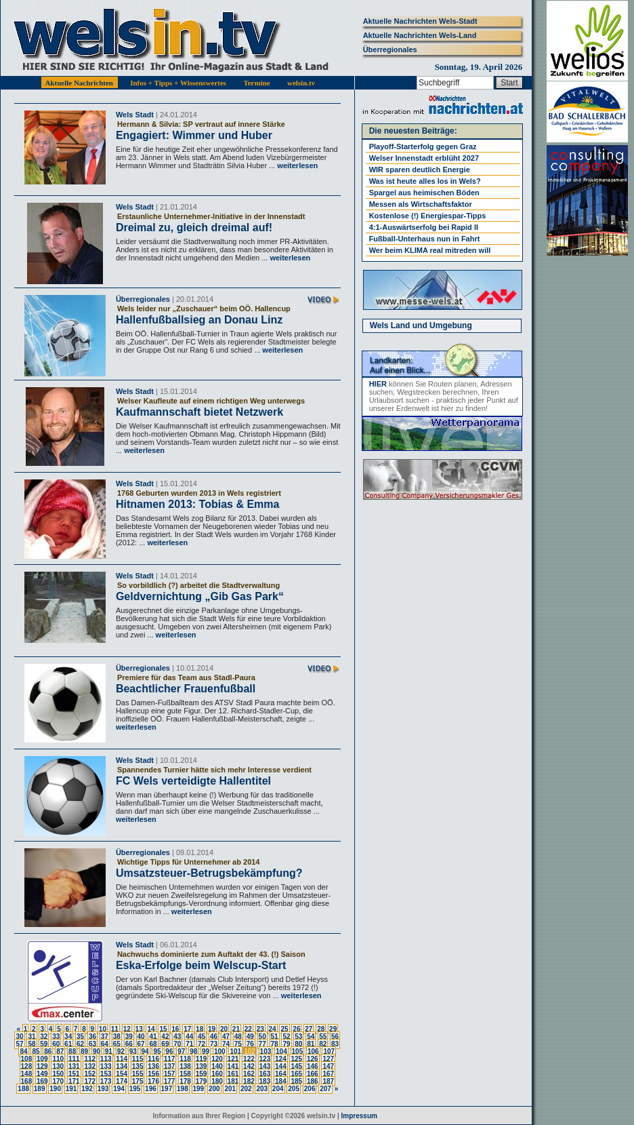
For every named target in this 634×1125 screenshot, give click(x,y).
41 (152, 1036)
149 (42, 1074)
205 (293, 1088)
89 (84, 1051)
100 (220, 1051)
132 (90, 1066)
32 (43, 1036)
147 (328, 1066)
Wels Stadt (135, 115)
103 (266, 1051)
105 (297, 1051)
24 (272, 1029)
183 (265, 1081)
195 (135, 1088)
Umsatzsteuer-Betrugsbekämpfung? (209, 873)
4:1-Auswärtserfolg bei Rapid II (423, 227)
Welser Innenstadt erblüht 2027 (424, 158)
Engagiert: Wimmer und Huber (194, 135)
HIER (378, 384)
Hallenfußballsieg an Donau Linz (199, 319)
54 (310, 1036)
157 (169, 1074)
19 (211, 1029)
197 (167, 1088)
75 (238, 1044)
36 (92, 1036)
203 (262, 1088)
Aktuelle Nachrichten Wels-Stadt (420, 21)
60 (56, 1044)
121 (233, 1059)
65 (117, 1044)
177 (169, 1081)
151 (74, 1074)
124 (281, 1059)
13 (139, 1029)
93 (133, 1051)
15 (163, 1029)
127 (328, 1059)
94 (145, 1051)
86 (47, 1051)
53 (298, 1036)
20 (224, 1029)
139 (201, 1066)
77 (262, 1044)
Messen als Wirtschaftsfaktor (420, 204)
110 (58, 1059)
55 (322, 1036)
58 (31, 1044)
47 (226, 1036)
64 (104, 1044)
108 (27, 1059)
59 (43, 1044)
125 (296, 1059)
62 (80, 1044)
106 (313, 1051)
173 (106, 1081)
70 (177, 1044)
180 (217, 1081)
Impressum (359, 1116)
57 (19, 1044)
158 (185, 1074)
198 (182, 1088)
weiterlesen (296, 165)
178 (185, 1081)
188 (23, 1088)
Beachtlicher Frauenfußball (185, 688)
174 (121, 1081)
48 (238, 1036)
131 (74, 1066)
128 (27, 1066)
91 (108, 1051)
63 (92, 1044)
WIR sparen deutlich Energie (419, 169)
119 (201, 1059)
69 (165, 1044)
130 (58, 1066)
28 (320, 1029)
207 (325, 1088)
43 (177, 1036)
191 (71, 1088)
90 (96, 1051)
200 (214, 1088)
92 (121, 1051)
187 (328, 1081)
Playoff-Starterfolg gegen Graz (423, 146)
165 (296, 1074)
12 (127, 1029)
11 (115, 1029)
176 (153, 1081)
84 (23, 1051)
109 (42, 1059)
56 (335, 1036)
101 (235, 1051)
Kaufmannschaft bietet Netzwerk (199, 412)
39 (129, 1036)
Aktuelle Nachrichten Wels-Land (420, 35)
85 (35, 1051)
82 (322, 1044)
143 (265, 1066)
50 (262, 1036)
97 (181, 1051)
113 (106, 1059)
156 (153, 1074)
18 (199, 1029)
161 (233, 1074)
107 (329, 1051)
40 (141, 1036)
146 (312, 1066)
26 (296, 1029)
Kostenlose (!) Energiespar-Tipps (427, 216)
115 (138, 1059)
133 (106, 1066)
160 (217, 1074)
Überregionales (390, 49)
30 (19, 1036)
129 (42, 1066)
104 (281, 1051)
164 (281, 1074)
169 (42, 1081)
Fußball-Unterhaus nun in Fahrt (424, 239)
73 (213, 1044)
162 (249, 1074)
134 (121, 1066)
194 (119, 1088)
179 (201, 1081)
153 (106, 1074)
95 (157, 1051)
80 (298, 1044)
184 (281, 1081)
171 (74, 1081)
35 (80, 1036)
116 (153, 1059)
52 (286, 1036)
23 (260, 1029)
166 (312, 1074)
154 (121, 1074)
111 (74, 1059)
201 (230, 1088)
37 (104, 1036)
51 (274, 1036)
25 (284, 1029)
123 (265, 1059)
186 (312, 1081)
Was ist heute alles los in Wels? (425, 181)
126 (312, 1059)
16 (175, 1029)
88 (72, 1051)
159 (201, 1074)
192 (87, 1088)
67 (141, 1044)
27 (308, 1029)
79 (286, 1044)
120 (217, 1059)
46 (213, 1036)
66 (129, 1044)
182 (249, 1081)
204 (278, 1088)
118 (185, 1059)
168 (27, 1081)
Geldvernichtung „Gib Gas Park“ (200, 596)
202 (246, 1088)
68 (152, 1044)
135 (138, 1066)
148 (27, 1074)
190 (55, 1088)
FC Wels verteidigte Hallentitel (193, 781)
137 (169, 1066)
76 (250, 1044)
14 (150, 1029)
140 (217, 1066)
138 (185, 1066)
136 (153, 1066)
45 (201, 1036)
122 (249, 1059)
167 (328, 1074)
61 (68, 1044)
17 (187, 1029)
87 (60, 1051)
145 (296, 1066)
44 (189, 1036)
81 (310, 1044)
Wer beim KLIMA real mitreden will (430, 250)
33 (56, 1036)
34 (68, 1036)
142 (249, 1066)
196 (150, 1088)
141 (233, 1066)
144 (281, 1066)
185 (296, 1081)
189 (39, 1088)
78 (274, 1044)
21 (236, 1029)
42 (165, 1036)
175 (138, 1081)
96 (169, 1051)
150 (58, 1074)
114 (121, 1059)
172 (90, 1081)
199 (199, 1088)
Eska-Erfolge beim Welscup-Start (201, 965)
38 (117, 1036)
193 (103, 1088)
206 (310, 1088)
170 (58, 1081)
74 (226, 1044)
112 (90, 1059)
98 (193, 1051)
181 (233, 1081)
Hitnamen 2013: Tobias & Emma (198, 504)
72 (201, 1044)
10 (102, 1029)
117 (169, 1059)
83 (335, 1044)
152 (90, 1074)
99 (205, 1051)
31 (31, 1036)
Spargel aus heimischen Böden (424, 193)
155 (138, 1074)
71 (189, 1044)
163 (265, 1074)
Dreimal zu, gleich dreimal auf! (194, 227)
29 (333, 1029)
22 (248, 1029)
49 (250, 1036)
